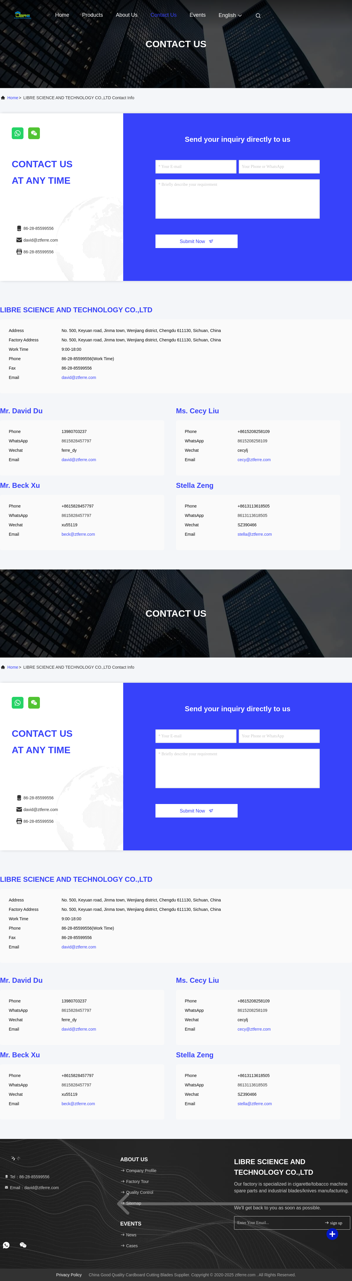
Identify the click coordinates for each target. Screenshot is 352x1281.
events (197, 15)
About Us (127, 15)
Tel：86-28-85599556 (27, 1176)
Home (62, 15)
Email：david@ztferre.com (31, 1187)
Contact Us (163, 15)
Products (92, 15)
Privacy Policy (69, 1274)
